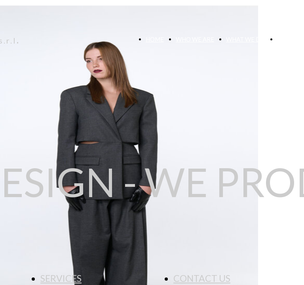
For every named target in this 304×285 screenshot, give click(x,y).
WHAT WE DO (245, 39)
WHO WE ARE (195, 39)
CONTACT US (201, 278)
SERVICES (61, 278)
